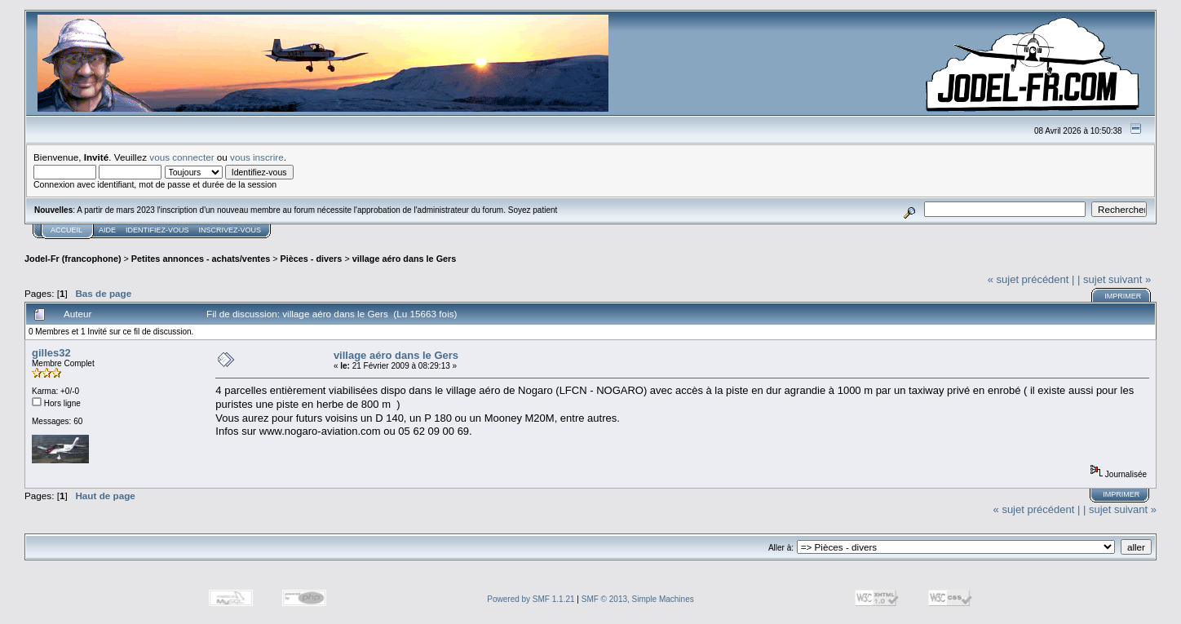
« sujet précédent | (1031, 279)
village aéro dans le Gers (404, 258)
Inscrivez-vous (230, 230)
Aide (107, 230)
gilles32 (51, 353)
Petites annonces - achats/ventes (200, 258)
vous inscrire (257, 157)
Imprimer (1122, 296)
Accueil (66, 230)
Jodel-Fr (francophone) (73, 258)
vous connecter (181, 157)
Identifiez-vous (157, 230)
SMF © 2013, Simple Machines (638, 599)
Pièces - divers (312, 258)
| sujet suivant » (1114, 279)
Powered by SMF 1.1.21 (530, 599)
